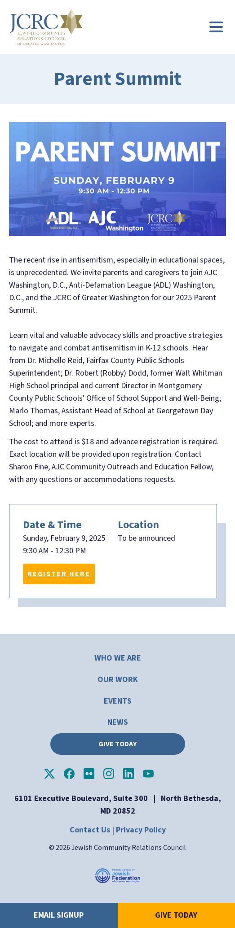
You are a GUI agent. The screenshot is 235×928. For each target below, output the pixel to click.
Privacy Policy (141, 830)
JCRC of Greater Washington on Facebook (69, 774)
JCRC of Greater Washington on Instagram (109, 774)
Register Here (58, 574)
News (117, 722)
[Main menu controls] (216, 27)
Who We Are (117, 658)
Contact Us (90, 830)
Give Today (117, 744)
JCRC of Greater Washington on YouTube (148, 774)
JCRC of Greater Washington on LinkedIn (128, 774)
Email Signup (59, 915)
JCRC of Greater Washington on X (49, 774)
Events (118, 701)
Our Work (118, 679)
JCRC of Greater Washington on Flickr (89, 774)
